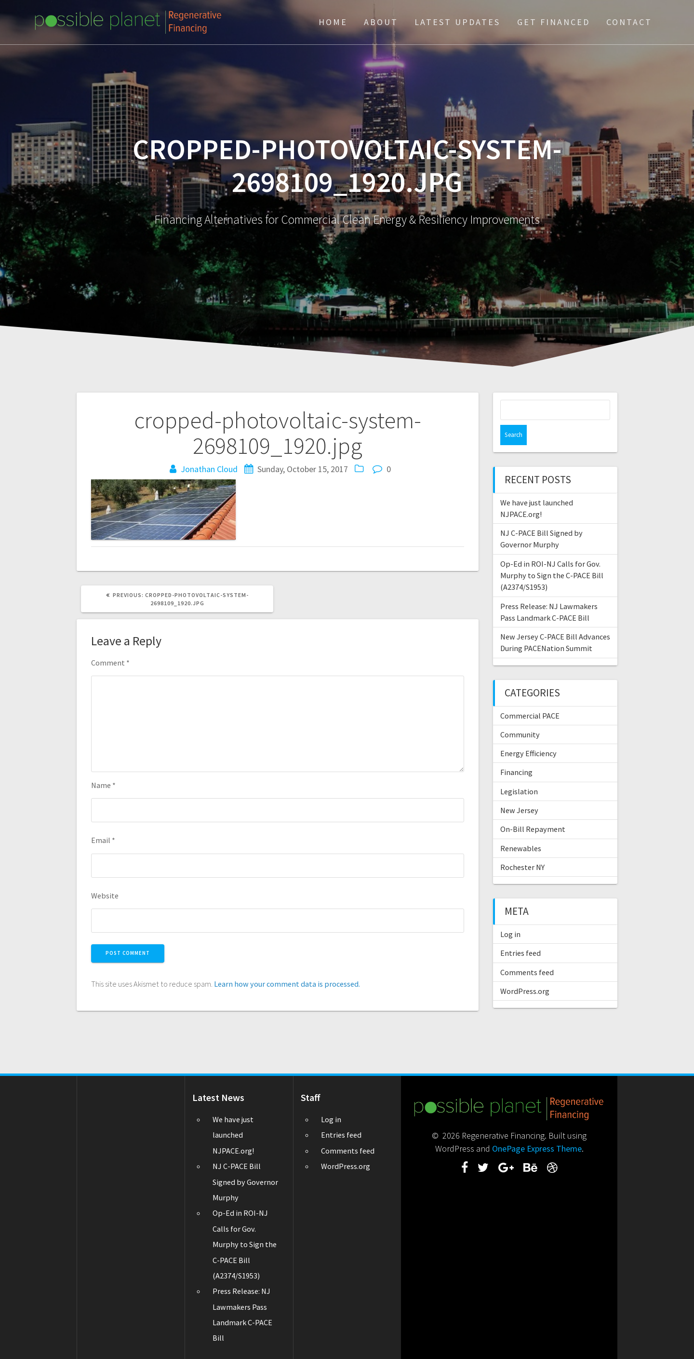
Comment (110, 662)
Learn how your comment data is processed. (287, 984)
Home (333, 21)
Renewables (520, 828)
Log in (510, 914)
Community (520, 714)
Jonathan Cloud (209, 469)
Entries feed (520, 933)
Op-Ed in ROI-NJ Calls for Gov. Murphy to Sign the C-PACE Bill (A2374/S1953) (551, 555)
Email (103, 840)
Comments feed (527, 952)
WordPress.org (524, 971)
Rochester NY (522, 847)
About (381, 21)
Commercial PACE (530, 695)
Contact (629, 21)
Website (105, 895)
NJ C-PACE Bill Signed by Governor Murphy (245, 1181)
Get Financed (553, 21)
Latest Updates (457, 21)
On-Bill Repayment (532, 809)
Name (103, 785)
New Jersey (519, 790)
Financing (516, 752)
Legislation (519, 771)
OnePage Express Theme (537, 1148)
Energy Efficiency (528, 733)
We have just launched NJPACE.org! (233, 1134)
